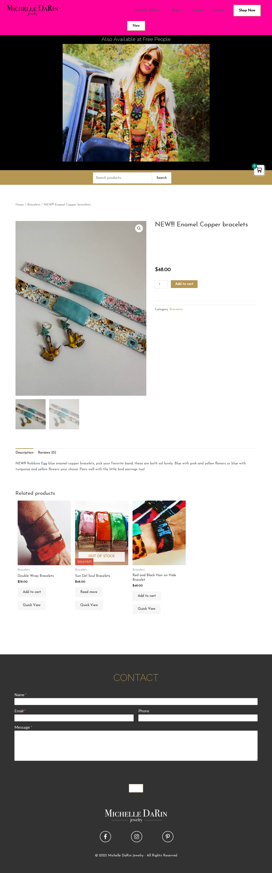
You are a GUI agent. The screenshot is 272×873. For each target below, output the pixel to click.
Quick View (31, 605)
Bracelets (33, 204)
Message (23, 727)
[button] (139, 228)
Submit (136, 788)
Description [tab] (24, 452)
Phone (143, 710)
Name (20, 694)
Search (161, 178)
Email (20, 710)
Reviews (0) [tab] (47, 452)
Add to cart (184, 284)
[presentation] (47, 771)
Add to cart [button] (32, 592)
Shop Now (247, 10)
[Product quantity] (161, 284)
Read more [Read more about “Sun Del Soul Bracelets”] (88, 592)
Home (19, 204)
